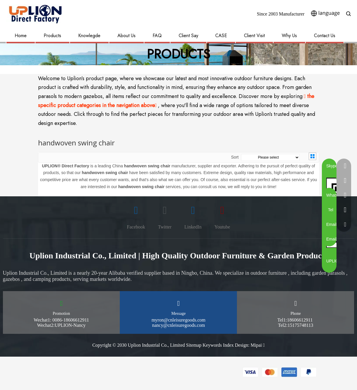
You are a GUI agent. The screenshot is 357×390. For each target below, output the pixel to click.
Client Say (188, 35)
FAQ (157, 35)
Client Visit (254, 35)
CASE (221, 35)
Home (21, 35)
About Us (126, 35)
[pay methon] (279, 372)
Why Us (289, 35)
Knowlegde (89, 35)
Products (52, 35)
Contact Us (324, 35)
